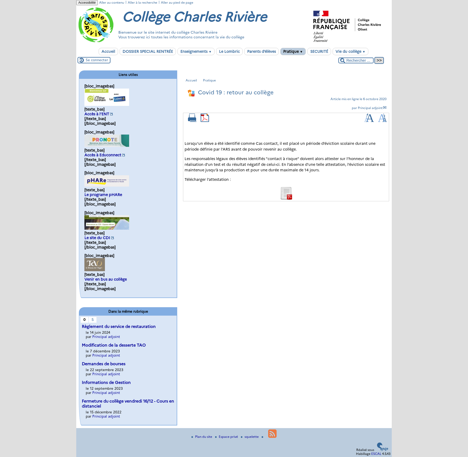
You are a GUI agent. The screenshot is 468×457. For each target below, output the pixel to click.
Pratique (293, 51)
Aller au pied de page (177, 2)
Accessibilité (87, 2)
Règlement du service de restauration (119, 326)
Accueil (108, 51)
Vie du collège (350, 51)
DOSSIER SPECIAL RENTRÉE (148, 51)
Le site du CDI (97, 237)
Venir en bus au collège (105, 279)
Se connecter (97, 60)
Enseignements (196, 51)
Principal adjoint (370, 108)
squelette (250, 437)
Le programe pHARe (103, 194)
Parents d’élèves (261, 51)
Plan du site (202, 437)
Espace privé (227, 437)
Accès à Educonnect (102, 155)
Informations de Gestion (106, 382)
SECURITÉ (319, 51)
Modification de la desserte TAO (114, 345)
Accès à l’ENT (96, 114)
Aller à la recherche (142, 2)
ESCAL (376, 454)
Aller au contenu (111, 2)
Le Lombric (229, 51)
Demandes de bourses (103, 363)
